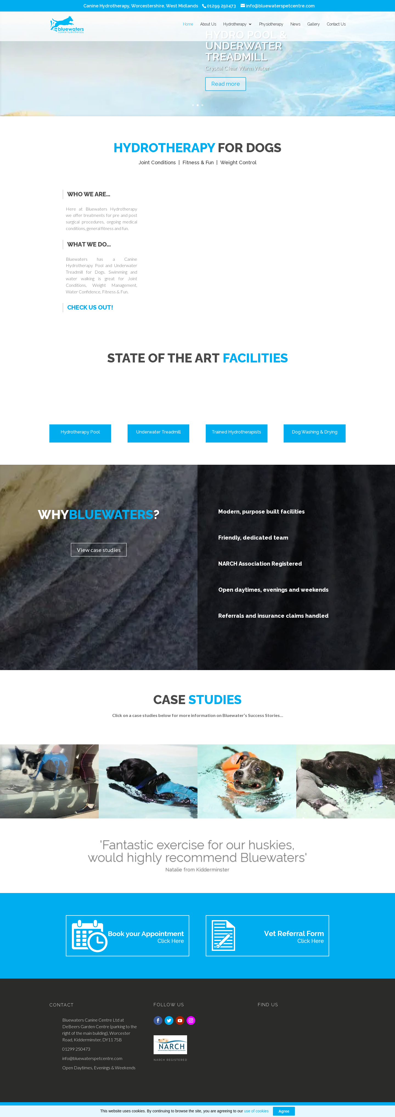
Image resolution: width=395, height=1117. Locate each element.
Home (188, 25)
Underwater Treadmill (158, 432)
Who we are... (88, 194)
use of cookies (256, 1111)
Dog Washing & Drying (314, 432)
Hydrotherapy (235, 25)
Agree (283, 1111)
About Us (208, 25)
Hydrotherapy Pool (80, 432)
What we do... (89, 244)
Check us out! (90, 307)
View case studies (99, 549)
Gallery (313, 25)
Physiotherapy (271, 25)
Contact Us (336, 25)
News (295, 25)
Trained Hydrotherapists (236, 432)
